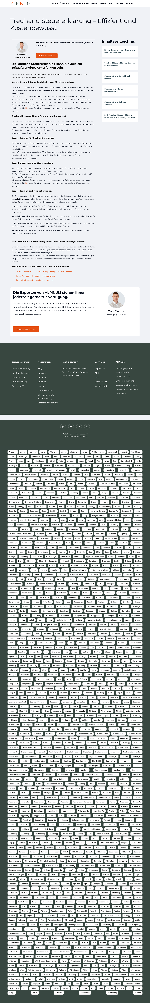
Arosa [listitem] (21, 461)
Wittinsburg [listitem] (71, 974)
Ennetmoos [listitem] (65, 556)
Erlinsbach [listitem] (65, 561)
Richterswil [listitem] (25, 811)
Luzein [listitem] (47, 706)
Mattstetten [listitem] (13, 715)
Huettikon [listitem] (12, 647)
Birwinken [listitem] (114, 488)
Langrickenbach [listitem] (73, 684)
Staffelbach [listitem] (55, 888)
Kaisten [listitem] (93, 656)
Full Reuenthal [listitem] (26, 588)
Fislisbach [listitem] (128, 575)
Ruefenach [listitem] (137, 829)
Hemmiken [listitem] (13, 629)
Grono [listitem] (50, 606)
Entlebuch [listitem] (78, 556)
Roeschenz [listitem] (112, 815)
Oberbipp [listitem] (25, 761)
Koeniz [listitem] (93, 670)
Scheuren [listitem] (33, 852)
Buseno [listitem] (138, 515)
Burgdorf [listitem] (114, 515)
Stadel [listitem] (35, 888)
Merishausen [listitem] (14, 725)
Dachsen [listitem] (138, 525)
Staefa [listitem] (44, 888)
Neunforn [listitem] (58, 747)
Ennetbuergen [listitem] (51, 556)
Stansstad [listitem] (100, 888)
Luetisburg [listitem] (54, 702)
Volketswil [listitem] (111, 938)
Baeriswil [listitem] (47, 465)
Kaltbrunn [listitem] (123, 656)
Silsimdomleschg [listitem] (36, 879)
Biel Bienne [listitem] (137, 484)
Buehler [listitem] (53, 511)
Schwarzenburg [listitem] (69, 865)
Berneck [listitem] (109, 479)
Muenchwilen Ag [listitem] (135, 734)
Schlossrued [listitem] (13, 856)
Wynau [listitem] (128, 979)
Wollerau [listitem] (62, 979)
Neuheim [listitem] (47, 747)
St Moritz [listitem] (12, 888)
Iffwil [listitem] (92, 647)
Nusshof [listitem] (125, 756)
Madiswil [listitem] (85, 706)
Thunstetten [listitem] (13, 911)
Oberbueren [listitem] (54, 761)
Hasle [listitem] (50, 620)
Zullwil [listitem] (100, 988)
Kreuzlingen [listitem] (38, 675)
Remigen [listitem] (58, 806)
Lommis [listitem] (51, 697)
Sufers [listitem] (87, 897)
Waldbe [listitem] (113, 943)
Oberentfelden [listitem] (47, 765)
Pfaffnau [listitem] (24, 793)
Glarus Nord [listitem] (44, 597)
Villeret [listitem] (22, 938)
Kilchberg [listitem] (33, 665)
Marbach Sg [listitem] (80, 711)
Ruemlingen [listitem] (25, 834)
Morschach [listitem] (114, 729)
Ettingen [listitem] (95, 565)
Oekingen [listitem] (123, 779)
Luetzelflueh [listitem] (81, 702)
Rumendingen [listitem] (26, 838)
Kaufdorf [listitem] (70, 661)
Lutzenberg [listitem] (36, 706)
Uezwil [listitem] (11, 924)
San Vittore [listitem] (92, 843)
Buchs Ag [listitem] (137, 506)
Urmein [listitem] (113, 929)
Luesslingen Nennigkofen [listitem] (131, 697)
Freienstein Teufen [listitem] (46, 584)
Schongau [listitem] (72, 861)
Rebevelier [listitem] (126, 797)
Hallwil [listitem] (31, 620)
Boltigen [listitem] (115, 493)
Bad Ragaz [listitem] (13, 465)
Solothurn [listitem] (12, 884)
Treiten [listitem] (117, 911)
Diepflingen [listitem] (124, 534)
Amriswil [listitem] (124, 452)
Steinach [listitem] (34, 893)
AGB (97, 373)
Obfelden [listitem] (96, 779)
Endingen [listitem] (12, 556)
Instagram (42, 377)
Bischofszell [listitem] (126, 488)
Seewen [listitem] (138, 870)
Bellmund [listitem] (76, 475)
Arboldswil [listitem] (78, 456)
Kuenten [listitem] (99, 675)
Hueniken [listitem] (121, 643)
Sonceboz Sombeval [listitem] (39, 884)
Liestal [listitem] (110, 693)
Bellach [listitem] (55, 475)
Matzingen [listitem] (39, 715)
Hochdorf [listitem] (79, 634)
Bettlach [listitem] (39, 484)
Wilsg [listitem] (95, 970)
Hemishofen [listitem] (136, 625)
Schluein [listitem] (26, 856)
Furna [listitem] (39, 588)
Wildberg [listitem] (125, 965)
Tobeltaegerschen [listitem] (57, 911)
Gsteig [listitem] (22, 611)
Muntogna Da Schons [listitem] (98, 738)
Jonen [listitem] (46, 656)
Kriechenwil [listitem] (52, 675)
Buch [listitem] (61, 506)
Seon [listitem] (86, 874)
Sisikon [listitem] (108, 879)
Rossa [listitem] (52, 824)
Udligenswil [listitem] (68, 920)
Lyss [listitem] (65, 706)
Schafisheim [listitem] (86, 847)
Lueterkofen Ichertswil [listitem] (17, 702)
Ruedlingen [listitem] (75, 829)
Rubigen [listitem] (25, 829)
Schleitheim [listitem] (113, 852)
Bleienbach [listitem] (13, 493)
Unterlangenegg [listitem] (135, 924)
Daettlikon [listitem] (87, 529)
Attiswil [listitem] (52, 461)
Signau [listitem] (138, 874)
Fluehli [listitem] (59, 579)
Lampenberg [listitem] (96, 679)
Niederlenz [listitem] (87, 752)
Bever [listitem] (71, 484)
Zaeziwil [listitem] (25, 984)
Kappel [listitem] (38, 661)
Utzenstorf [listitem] (58, 934)
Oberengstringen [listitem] (30, 765)
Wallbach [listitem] (52, 947)
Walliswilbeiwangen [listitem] (104, 947)
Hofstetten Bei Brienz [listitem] (17, 638)
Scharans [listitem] (111, 847)
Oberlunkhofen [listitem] (119, 770)
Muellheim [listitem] (38, 734)
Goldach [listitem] (99, 597)
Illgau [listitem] (111, 647)
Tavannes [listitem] (81, 902)
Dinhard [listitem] (88, 538)
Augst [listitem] (81, 461)
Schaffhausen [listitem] (73, 847)
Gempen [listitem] (49, 593)
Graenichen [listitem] (78, 602)
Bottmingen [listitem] (80, 497)
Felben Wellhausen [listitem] (79, 570)
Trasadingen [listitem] (106, 911)
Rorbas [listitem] (11, 824)
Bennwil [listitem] (130, 475)
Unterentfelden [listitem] (92, 924)
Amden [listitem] (85, 452)
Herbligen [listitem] (66, 629)
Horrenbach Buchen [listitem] (45, 643)
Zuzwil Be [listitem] (58, 993)
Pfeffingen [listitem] (36, 793)
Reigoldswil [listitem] (124, 802)
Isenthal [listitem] (97, 652)
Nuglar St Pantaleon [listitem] (96, 756)
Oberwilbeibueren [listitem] (60, 779)
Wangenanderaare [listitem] (81, 952)
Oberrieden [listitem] (36, 774)
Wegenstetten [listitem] (101, 956)
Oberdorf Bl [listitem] (96, 761)
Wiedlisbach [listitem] (33, 965)
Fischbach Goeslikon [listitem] (78, 575)
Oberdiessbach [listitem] (81, 761)
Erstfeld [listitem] (138, 561)
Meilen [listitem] (125, 715)
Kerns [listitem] (116, 661)
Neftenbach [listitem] (79, 743)
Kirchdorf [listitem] (93, 665)
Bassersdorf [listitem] (84, 470)
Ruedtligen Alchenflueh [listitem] (92, 829)
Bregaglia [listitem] (111, 497)
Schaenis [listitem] (60, 847)
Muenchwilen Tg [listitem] (15, 738)
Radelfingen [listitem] (23, 797)
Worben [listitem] (80, 979)
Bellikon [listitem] (65, 475)
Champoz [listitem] (137, 520)
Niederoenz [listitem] (115, 752)
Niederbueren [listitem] (123, 747)
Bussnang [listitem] (12, 520)
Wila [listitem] (102, 965)
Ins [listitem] (46, 652)
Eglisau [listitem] (138, 547)
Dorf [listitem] (68, 543)
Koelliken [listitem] (83, 670)
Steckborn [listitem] (137, 888)
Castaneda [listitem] (91, 520)
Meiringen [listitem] (13, 720)
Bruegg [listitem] (115, 502)
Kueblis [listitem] (88, 675)
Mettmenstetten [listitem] (78, 725)
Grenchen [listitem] (126, 602)
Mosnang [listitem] (126, 729)
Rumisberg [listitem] (40, 838)
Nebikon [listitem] (46, 743)
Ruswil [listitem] (75, 838)
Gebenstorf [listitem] (13, 593)
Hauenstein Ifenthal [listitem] (94, 620)
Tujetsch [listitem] (22, 920)
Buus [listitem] (63, 520)
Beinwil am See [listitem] (14, 475)
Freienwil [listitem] (61, 584)
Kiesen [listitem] (22, 665)
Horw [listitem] (71, 643)
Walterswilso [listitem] (28, 952)
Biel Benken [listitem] (123, 484)
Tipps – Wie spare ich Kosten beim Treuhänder (35, 276)
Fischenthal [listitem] (94, 575)
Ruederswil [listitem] (62, 829)
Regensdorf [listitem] (52, 802)
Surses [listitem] (11, 902)
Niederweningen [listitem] (31, 756)
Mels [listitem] (75, 720)
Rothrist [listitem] (123, 824)
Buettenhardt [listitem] (51, 515)
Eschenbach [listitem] (13, 565)
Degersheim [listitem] (136, 529)
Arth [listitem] (28, 461)
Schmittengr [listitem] (65, 856)
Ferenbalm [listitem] (127, 570)
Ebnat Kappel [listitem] (74, 547)
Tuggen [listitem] (12, 920)
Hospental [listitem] (82, 643)
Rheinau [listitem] (114, 806)
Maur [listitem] (61, 715)
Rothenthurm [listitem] (110, 824)
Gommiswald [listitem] (113, 597)
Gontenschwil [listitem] (14, 602)
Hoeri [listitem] (139, 634)
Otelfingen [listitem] (60, 788)
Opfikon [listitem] (113, 784)
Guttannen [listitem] (13, 615)
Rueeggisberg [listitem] (111, 829)
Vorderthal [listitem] (137, 938)
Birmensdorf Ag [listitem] (60, 488)
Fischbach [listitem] (62, 575)
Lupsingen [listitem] (137, 702)
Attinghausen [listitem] (40, 461)
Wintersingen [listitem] (136, 970)
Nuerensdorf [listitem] (79, 756)
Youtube (42, 382)
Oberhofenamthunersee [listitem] (18, 770)
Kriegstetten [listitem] (66, 675)
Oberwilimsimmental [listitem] (80, 779)
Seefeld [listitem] (81, 870)
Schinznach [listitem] (54, 852)
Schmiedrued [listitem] (52, 856)
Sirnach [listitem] (88, 879)
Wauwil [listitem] (78, 956)
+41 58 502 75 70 (123, 377)
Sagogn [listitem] (12, 843)
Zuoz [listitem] (129, 988)
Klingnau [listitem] (25, 670)
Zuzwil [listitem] (34, 993)
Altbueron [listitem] (12, 452)
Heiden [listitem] (36, 625)
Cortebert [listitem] (92, 525)
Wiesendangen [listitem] (48, 965)
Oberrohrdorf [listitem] (63, 774)
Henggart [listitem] (40, 629)
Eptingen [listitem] (121, 556)
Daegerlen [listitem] (13, 529)
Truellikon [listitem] (63, 915)
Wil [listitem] (95, 965)
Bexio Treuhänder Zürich (74, 369)
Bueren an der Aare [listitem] (98, 511)
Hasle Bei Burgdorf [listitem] (64, 620)
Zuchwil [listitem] (65, 988)
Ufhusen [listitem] (22, 924)
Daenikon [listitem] (48, 529)
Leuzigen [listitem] (63, 693)
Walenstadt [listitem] (26, 947)
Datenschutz (101, 382)
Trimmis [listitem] (12, 915)
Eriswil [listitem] (131, 556)
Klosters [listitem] (35, 670)
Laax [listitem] (59, 679)
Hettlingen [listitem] (137, 629)
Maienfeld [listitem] (23, 711)
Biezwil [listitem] (11, 488)
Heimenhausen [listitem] (78, 625)
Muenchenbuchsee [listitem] (85, 734)
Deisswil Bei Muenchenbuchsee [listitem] (20, 534)
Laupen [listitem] (24, 688)
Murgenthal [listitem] (136, 738)
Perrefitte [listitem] (100, 788)
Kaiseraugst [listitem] (82, 656)
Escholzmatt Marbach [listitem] (79, 565)
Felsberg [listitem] (115, 570)
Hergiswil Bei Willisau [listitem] (107, 629)
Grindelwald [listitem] (38, 606)
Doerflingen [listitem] (136, 538)
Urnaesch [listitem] (124, 929)
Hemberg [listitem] (124, 625)
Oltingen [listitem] (101, 784)
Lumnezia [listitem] (105, 702)
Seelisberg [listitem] (116, 870)
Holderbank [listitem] (75, 638)
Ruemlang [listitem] (13, 834)
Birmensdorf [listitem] (45, 488)
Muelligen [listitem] (49, 734)
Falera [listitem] (34, 570)
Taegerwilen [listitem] (47, 902)
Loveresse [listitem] (102, 697)
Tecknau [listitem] (92, 902)
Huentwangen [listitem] (135, 643)
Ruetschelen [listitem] (136, 834)
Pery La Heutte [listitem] (114, 788)
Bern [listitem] (100, 479)
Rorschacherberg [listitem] (38, 824)
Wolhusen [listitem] (51, 979)
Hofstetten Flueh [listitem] (35, 638)
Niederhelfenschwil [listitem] (56, 752)
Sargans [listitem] (124, 843)
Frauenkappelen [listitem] (15, 584)
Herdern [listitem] (79, 629)
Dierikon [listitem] (12, 538)
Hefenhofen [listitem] (25, 625)
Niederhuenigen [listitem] (73, 752)
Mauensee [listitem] (51, 715)
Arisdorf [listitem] (106, 456)
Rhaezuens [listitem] (102, 806)
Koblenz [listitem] (73, 670)
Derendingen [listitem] (66, 534)
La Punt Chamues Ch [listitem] (44, 679)
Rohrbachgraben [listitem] (78, 820)
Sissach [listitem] (118, 879)
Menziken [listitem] (97, 720)
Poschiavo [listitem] (127, 793)
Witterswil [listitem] (59, 974)
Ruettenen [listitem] (13, 838)
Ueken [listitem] (90, 920)
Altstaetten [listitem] (74, 452)
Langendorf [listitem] (13, 684)
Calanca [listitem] (72, 520)
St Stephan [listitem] (24, 888)
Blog (40, 369)
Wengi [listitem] (64, 961)
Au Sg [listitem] (61, 461)
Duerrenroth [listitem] (40, 547)
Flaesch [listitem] (12, 579)
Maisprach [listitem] (35, 711)
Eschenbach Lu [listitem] (28, 565)
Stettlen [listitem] (12, 897)
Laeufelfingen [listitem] (81, 679)
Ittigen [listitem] (128, 652)
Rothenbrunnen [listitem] (66, 824)
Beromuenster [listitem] (121, 479)
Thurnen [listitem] (25, 911)
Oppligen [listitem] (123, 784)
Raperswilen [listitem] (75, 797)
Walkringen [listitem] (39, 947)
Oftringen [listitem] (70, 784)
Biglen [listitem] (21, 488)
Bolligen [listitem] (105, 493)
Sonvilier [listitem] (55, 884)
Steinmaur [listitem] (104, 893)
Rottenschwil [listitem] (136, 824)
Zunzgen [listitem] (120, 988)
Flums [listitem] (81, 579)
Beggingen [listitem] (137, 470)
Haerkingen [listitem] (109, 615)
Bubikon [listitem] (52, 506)
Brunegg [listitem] (21, 506)
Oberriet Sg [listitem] (49, 774)
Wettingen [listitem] (103, 961)
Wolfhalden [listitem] (29, 979)
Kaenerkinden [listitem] (68, 656)
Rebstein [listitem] (138, 797)
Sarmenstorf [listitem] (136, 843)
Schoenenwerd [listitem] (30, 861)
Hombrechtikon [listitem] (124, 638)
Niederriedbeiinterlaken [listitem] (132, 752)
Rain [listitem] (41, 797)
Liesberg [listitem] (100, 693)
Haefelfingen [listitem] (50, 615)
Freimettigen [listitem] (74, 584)
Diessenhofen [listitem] (45, 538)
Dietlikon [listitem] (67, 538)
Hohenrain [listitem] (49, 638)
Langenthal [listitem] (26, 684)
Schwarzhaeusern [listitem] (87, 865)
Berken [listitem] (80, 479)
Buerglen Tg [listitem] (113, 511)
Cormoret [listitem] (80, 525)
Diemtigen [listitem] (112, 534)
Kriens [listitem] (78, 675)
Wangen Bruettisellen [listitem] (61, 952)
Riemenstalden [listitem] (135, 811)
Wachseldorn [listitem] (14, 943)
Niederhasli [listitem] (41, 752)
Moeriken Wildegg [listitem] (40, 729)
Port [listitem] (116, 793)
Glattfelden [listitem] (72, 597)
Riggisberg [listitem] (25, 815)
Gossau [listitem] (26, 602)
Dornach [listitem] (78, 543)
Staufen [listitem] (126, 888)
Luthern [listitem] (24, 706)
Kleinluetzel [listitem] (13, 670)
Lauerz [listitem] (111, 684)
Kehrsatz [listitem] (81, 661)
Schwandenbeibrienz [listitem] (32, 865)
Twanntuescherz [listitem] (54, 920)
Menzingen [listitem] (109, 720)
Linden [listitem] (138, 693)
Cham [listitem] (128, 520)
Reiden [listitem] (112, 802)
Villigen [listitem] (32, 938)
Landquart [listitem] (122, 679)
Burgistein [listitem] (126, 515)
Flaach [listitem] (138, 575)
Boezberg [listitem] (74, 493)
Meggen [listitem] (79, 715)
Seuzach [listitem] (95, 874)
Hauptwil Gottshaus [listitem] (113, 620)
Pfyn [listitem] (57, 793)
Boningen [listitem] (137, 493)
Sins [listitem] (79, 879)
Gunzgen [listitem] (102, 611)
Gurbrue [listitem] (114, 611)
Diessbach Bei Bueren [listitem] (27, 538)
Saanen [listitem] (95, 838)
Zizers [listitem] (25, 988)
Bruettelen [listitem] (126, 502)
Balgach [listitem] (97, 465)
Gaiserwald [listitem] (83, 588)
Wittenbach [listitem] (46, 974)
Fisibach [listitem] (118, 575)
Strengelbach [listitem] (40, 897)
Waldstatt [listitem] (12, 947)
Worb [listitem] (71, 979)
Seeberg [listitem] (47, 870)
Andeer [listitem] (11, 456)
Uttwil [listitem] (48, 934)
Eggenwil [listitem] (106, 547)
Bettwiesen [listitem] (50, 484)
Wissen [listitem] (35, 974)
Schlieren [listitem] (137, 852)
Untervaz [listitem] (92, 929)
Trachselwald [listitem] (82, 911)
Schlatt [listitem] (65, 852)
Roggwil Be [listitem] (39, 820)
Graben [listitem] (58, 602)
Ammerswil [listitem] (112, 452)
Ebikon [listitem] (61, 547)
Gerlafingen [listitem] (61, 593)
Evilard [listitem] (125, 565)
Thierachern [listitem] (91, 906)
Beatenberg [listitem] (109, 470)
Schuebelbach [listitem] (85, 861)
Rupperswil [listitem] (53, 838)
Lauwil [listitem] (84, 688)
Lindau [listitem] (128, 693)
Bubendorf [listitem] (41, 506)
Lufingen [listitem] (94, 702)
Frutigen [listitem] (110, 584)
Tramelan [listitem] (94, 911)
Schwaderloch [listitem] (136, 861)
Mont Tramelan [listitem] (71, 729)
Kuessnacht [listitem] (124, 675)
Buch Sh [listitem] (70, 506)
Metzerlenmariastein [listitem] (96, 725)
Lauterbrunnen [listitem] (72, 688)
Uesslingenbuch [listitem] (114, 920)
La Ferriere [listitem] (13, 679)
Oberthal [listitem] (125, 774)
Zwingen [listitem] (138, 993)
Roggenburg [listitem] (13, 820)
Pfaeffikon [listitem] (13, 793)
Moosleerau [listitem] (86, 729)
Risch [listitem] (61, 815)
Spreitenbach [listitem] (110, 884)
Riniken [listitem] (51, 815)
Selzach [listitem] (54, 874)
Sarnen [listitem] (11, 847)
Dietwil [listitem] (77, 538)
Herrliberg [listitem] (124, 629)
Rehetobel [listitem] (64, 802)
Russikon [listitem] (65, 838)
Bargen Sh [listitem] (37, 470)
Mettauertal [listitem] (62, 725)
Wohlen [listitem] (107, 974)
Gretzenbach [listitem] (14, 606)
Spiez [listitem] (86, 884)
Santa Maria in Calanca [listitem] (108, 843)
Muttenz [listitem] (36, 743)
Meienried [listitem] (90, 715)
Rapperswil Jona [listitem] (104, 797)
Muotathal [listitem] (124, 738)
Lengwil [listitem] (12, 693)
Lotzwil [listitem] (92, 697)
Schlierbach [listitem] (126, 852)
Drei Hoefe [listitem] (123, 543)
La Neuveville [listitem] (27, 679)
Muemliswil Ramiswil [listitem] (65, 734)
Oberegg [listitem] (137, 761)
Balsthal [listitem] (138, 465)
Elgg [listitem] (90, 552)
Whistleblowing (102, 386)
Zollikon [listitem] (56, 988)
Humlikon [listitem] (48, 647)
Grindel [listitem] (26, 606)
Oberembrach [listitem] (14, 765)
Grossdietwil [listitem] (77, 606)
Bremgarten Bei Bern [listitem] (33, 502)
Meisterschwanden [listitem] (28, 720)
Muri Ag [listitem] (12, 743)
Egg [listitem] (97, 547)
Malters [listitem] (46, 711)
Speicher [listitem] (76, 884)
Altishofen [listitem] (53, 452)
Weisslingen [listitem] (25, 961)
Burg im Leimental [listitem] (99, 515)
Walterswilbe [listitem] (14, 952)
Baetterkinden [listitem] (73, 465)
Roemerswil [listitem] (98, 815)
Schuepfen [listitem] (98, 861)
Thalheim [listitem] (33, 906)
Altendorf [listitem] (33, 452)
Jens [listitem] (38, 656)
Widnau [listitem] (21, 965)
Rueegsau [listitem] (124, 829)
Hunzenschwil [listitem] (71, 647)
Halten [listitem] (41, 620)
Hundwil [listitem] (59, 647)
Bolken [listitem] (94, 493)
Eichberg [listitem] (62, 552)
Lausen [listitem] (59, 688)
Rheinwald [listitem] (13, 811)
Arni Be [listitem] (11, 461)
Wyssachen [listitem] (13, 984)
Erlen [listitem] (20, 561)
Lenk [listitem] (21, 693)
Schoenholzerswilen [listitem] (47, 861)
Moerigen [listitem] (24, 729)
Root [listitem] (139, 820)
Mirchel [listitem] (112, 725)
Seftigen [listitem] (31, 874)
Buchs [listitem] (128, 506)
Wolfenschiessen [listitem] (15, 979)
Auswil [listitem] (90, 461)
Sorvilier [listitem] (66, 884)
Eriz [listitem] (139, 556)
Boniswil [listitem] (12, 497)
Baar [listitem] (115, 461)
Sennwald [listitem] (76, 874)
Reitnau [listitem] (34, 806)
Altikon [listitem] (43, 452)
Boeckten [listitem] (38, 493)
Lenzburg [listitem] (30, 693)
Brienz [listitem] (71, 502)
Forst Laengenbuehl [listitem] (107, 579)
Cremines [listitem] (126, 525)
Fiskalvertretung (19, 382)
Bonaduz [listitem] (126, 493)
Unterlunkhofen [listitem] (15, 929)
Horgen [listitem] (22, 643)
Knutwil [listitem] (63, 670)
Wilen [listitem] (22, 970)
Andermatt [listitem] (36, 456)
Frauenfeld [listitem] (137, 579)
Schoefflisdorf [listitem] (107, 856)
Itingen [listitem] (119, 652)
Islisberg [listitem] (108, 652)
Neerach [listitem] (67, 743)
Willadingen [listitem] (74, 970)
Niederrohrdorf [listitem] (14, 756)
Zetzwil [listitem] (95, 984)
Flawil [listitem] (21, 579)
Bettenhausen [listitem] (14, 484)
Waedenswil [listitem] (27, 943)
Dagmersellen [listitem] (101, 529)
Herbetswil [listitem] (54, 629)
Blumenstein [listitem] (26, 493)
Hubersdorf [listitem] (94, 643)
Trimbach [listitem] (137, 911)
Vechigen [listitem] (137, 934)
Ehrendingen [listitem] (43, 552)
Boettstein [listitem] (62, 493)
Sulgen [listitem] (105, 897)
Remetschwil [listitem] (46, 806)
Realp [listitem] (116, 797)
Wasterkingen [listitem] (42, 956)
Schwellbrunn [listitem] (105, 865)
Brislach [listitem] (94, 502)
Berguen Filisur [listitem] (47, 479)
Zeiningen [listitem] (58, 984)
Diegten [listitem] (78, 534)
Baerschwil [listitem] (59, 465)
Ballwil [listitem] (107, 465)
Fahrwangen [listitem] (22, 570)
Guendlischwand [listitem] (48, 611)
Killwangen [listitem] (57, 665)
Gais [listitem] (73, 588)
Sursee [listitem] (138, 897)
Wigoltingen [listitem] (75, 965)
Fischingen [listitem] (106, 575)
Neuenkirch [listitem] (13, 747)
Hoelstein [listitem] (129, 634)
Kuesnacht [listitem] (111, 675)
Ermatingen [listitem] (93, 561)
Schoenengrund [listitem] (15, 861)
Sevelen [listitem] (106, 874)
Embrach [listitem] (116, 552)
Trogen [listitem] (29, 915)
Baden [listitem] (24, 465)
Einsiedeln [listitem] (81, 552)
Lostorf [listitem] (83, 697)
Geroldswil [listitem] (75, 593)
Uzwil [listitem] (78, 934)
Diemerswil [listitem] (100, 534)
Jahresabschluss (19, 377)
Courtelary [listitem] (114, 525)
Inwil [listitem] (66, 652)
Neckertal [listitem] (57, 743)
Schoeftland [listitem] (121, 856)
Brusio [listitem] (30, 506)
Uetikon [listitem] (138, 920)
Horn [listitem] (31, 643)
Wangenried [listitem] (113, 952)
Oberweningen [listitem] (14, 779)
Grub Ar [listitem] (124, 606)
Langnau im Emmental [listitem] (54, 684)
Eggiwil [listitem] (128, 547)
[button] (47, 55)
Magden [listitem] (12, 711)
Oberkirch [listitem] (70, 770)
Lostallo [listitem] (73, 697)
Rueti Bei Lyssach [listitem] (120, 834)
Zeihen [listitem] (47, 984)
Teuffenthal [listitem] (13, 906)
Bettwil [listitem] (61, 484)
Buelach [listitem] (63, 511)
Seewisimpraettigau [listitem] (16, 874)
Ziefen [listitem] (105, 984)
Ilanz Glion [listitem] (102, 647)
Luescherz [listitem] (114, 697)
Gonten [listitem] (138, 597)
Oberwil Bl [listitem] (29, 779)
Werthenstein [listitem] (89, 961)
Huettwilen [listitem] (37, 647)
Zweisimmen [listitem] (85, 993)
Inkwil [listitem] (11, 652)
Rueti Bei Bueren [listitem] (103, 834)
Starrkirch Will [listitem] (113, 888)
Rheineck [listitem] (124, 806)
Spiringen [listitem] (96, 884)
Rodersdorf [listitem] (85, 815)
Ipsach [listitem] (75, 652)
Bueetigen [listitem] (34, 511)
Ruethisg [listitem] (80, 834)
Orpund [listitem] (12, 788)
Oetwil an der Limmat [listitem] (54, 784)
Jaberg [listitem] (138, 652)
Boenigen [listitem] (50, 493)
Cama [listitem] (81, 520)
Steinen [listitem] (68, 893)
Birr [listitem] (72, 488)
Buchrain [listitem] (118, 506)
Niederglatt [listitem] (13, 752)
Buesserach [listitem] (13, 515)
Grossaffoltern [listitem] (62, 606)
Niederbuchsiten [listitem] (107, 747)
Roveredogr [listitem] (13, 829)
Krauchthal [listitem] (25, 675)
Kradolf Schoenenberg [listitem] (132, 670)
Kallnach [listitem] (112, 656)
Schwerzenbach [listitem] (15, 870)
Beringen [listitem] (70, 479)
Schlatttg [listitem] (89, 852)
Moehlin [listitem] (123, 725)
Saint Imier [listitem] (33, 843)
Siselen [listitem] (98, 879)
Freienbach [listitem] (30, 584)
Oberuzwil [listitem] (137, 774)
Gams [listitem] (126, 588)
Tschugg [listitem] (127, 915)
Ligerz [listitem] (119, 693)
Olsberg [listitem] (82, 784)
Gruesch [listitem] (12, 611)
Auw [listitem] (98, 461)
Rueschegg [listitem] (54, 834)
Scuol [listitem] (37, 870)
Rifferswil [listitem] (12, 815)
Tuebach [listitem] (138, 915)
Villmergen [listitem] (44, 938)
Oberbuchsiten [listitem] (39, 761)
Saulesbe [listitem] (39, 847)
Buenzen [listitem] (73, 511)
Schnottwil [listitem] (93, 856)
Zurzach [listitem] (138, 988)
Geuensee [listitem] (109, 593)
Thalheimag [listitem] (46, 906)
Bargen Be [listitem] (24, 470)
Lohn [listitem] (24, 697)
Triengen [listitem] (127, 911)
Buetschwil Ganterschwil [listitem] (32, 515)
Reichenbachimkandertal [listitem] (82, 802)
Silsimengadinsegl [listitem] (54, 879)
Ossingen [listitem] (31, 788)
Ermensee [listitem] (106, 561)
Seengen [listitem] (127, 870)
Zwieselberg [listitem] (112, 993)
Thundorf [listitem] (137, 906)
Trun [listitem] (73, 915)
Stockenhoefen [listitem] (24, 897)
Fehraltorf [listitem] (54, 570)
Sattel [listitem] (21, 847)
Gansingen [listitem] (137, 588)
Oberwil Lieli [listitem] (43, 779)
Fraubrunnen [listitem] (124, 579)
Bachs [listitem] (139, 461)
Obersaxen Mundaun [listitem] (93, 774)
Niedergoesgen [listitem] (27, 752)
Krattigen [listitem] (12, 675)
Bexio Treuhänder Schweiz (75, 372)
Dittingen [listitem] (124, 538)
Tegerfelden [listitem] (103, 902)
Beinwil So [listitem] (44, 475)
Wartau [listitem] (138, 952)
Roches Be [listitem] (72, 815)
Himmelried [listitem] (13, 634)
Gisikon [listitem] (12, 597)
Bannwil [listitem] (12, 470)
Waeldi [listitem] (39, 943)
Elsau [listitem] (107, 552)
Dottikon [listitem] (89, 543)
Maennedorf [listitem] (122, 706)
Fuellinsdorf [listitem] (123, 584)
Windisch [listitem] (114, 970)
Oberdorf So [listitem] (124, 761)
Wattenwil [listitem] (56, 956)
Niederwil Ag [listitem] (47, 756)
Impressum (100, 369)
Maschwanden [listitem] (106, 711)
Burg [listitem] (85, 515)
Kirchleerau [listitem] (105, 665)
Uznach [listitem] (69, 934)
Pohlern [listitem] (95, 793)
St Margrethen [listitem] (135, 884)
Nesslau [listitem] (103, 743)
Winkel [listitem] (124, 970)
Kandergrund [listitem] (14, 661)
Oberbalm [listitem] (12, 761)
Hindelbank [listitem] (26, 634)
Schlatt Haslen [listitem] (77, 852)
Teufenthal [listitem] (137, 902)
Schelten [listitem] (12, 852)
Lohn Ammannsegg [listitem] (37, 697)
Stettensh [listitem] (127, 893)
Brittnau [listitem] (104, 502)
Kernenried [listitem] (106, 661)
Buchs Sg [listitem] (12, 511)
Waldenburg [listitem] (124, 943)
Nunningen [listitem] (113, 756)
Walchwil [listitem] (84, 943)
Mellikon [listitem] (54, 720)
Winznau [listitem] (25, 974)
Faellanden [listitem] (137, 565)
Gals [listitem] (105, 588)
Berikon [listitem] (60, 479)
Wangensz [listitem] (127, 952)
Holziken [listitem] (100, 638)
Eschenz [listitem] (41, 565)
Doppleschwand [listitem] (55, 543)
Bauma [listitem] (97, 470)
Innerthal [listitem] (21, 652)
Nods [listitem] (58, 756)
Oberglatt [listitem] (79, 765)
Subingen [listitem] (77, 897)
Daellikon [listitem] (25, 529)
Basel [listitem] (72, 470)
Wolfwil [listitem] (40, 979)
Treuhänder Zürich (70, 376)
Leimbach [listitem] (105, 688)
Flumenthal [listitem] (70, 579)
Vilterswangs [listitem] (69, 938)
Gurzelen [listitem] (137, 611)
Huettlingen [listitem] (24, 647)
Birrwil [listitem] (91, 488)
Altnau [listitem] (63, 452)
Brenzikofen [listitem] (49, 502)
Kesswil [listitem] (125, 661)
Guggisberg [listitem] (90, 611)
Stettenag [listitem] (116, 893)
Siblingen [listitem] (116, 874)
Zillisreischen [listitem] (14, 988)
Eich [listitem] (53, 552)
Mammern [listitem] (57, 711)
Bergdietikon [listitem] (33, 479)
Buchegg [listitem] (91, 506)
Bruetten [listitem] (137, 502)
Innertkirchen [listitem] (35, 652)
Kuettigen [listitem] (137, 675)
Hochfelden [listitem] (91, 634)
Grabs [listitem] (67, 602)
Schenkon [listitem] (22, 852)
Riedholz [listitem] (112, 811)
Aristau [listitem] (116, 456)
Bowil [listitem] (91, 497)
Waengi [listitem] (49, 943)
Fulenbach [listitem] (13, 588)
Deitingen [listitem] (40, 534)
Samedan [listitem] (68, 843)
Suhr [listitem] (96, 897)
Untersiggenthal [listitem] (77, 929)
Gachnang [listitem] (49, 588)
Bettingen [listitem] (27, 484)
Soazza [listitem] (138, 879)
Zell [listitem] (68, 984)
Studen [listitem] (52, 897)
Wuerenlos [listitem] (105, 979)
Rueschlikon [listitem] (67, 834)
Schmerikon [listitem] (37, 856)
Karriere (41, 386)
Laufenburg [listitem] (13, 688)
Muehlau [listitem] (12, 734)
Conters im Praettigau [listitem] (39, 525)
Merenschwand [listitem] (135, 720)
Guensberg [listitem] (64, 611)
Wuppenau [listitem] (117, 979)
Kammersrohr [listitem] (136, 656)
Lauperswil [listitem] (49, 688)
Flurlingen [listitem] (91, 579)
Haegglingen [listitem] (95, 615)
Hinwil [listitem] (37, 634)
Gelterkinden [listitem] (27, 593)
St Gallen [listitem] (122, 884)
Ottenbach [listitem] (88, 788)
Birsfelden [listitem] (102, 488)
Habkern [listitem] (25, 615)
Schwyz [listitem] (28, 870)
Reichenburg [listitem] (101, 802)
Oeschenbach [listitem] (14, 784)
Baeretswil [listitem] (35, 465)
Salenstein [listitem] (45, 843)
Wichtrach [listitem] (137, 961)
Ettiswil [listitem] (105, 565)
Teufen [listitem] (126, 902)
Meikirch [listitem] (116, 715)
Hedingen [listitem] (12, 625)
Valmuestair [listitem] (97, 934)
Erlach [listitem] (11, 561)
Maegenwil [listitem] (109, 706)
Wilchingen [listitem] (113, 965)
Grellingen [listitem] (114, 602)
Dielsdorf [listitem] (88, 534)
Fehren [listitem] (65, 570)
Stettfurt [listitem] (138, 893)
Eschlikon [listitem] (63, 565)
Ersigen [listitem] (128, 561)
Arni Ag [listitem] (138, 456)
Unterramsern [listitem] (31, 929)
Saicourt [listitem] (22, 843)
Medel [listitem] (69, 715)
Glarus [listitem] (31, 597)
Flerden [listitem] (30, 579)
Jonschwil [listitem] (55, 656)
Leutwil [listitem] (53, 693)
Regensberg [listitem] (38, 802)
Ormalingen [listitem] (136, 784)
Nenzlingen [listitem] (91, 743)
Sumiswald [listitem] (117, 897)
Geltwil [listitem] (39, 593)
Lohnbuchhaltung (20, 373)
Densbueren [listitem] (52, 534)
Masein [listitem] (119, 711)
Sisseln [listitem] (128, 879)
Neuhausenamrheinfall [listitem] (30, 747)
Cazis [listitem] (101, 520)
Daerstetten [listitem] (73, 529)
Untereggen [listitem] (58, 924)
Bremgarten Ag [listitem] (14, 502)
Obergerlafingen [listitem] (64, 765)
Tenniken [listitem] (116, 902)
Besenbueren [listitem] (136, 479)
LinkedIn (42, 373)
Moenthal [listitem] (12, 729)
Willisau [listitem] (85, 970)
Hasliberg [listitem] (78, 620)
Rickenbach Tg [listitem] (98, 811)
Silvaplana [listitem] (69, 879)
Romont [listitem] (107, 820)
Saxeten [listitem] (50, 847)
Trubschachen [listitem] (50, 915)
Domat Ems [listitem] (26, 543)
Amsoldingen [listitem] (136, 452)
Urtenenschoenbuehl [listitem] (17, 934)
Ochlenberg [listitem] (110, 779)
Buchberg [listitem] (80, 506)
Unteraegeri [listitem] (44, 924)
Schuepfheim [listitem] (111, 861)
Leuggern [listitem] (42, 693)
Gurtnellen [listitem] (126, 611)
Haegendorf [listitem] (65, 615)
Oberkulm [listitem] (84, 770)
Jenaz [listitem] (23, 656)
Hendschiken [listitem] (27, 629)
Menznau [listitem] (121, 720)
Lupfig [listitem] (126, 702)
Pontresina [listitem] (107, 793)
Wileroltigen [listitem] (50, 970)
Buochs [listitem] (76, 515)
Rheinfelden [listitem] (136, 806)
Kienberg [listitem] (12, 665)
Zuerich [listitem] (75, 988)
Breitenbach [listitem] (136, 497)
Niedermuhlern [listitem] (101, 752)
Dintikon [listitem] (98, 538)
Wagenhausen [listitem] (61, 943)
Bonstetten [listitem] (23, 497)
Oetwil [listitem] (38, 784)
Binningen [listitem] (32, 488)
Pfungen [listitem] (47, 793)
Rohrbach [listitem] (64, 820)
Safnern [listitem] (138, 838)
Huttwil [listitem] (83, 647)
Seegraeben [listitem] (93, 870)
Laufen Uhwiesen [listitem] (134, 684)
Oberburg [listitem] (67, 761)
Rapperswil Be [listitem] (89, 797)
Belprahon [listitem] (96, 475)
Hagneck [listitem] (12, 620)
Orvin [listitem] (21, 788)
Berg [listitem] (139, 475)
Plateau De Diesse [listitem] (81, 793)
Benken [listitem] (107, 475)
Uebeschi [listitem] (80, 920)
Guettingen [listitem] (77, 611)
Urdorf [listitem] (102, 929)
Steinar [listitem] (58, 893)
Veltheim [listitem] (12, 938)
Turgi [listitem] (42, 920)
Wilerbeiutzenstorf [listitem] (35, 970)
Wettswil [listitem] (114, 961)
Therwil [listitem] (80, 906)
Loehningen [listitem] (13, 697)
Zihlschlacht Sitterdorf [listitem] (133, 984)
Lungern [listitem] (116, 702)
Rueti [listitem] (90, 834)
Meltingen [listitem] (85, 720)
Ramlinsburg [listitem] (51, 797)
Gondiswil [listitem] (126, 597)
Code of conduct (45, 390)
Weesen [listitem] (88, 956)
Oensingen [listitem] (137, 779)
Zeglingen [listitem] (36, 984)
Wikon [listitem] (86, 965)
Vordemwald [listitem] (124, 938)
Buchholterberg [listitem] (105, 506)
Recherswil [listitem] (13, 802)
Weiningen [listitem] (13, 961)
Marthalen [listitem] (93, 711)
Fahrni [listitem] (11, 570)
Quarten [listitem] (12, 797)
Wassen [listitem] (29, 956)
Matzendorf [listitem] (26, 715)
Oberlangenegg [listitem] (101, 770)
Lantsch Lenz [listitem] (89, 684)
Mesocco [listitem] (39, 725)
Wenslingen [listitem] (75, 961)
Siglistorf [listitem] (128, 874)
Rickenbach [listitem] (38, 811)
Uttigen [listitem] (39, 934)
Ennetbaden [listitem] (37, 556)
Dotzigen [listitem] (100, 543)
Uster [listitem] (31, 934)
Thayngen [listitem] (69, 906)
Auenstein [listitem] (71, 461)
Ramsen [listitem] (64, 797)
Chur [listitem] (11, 525)
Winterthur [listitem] (13, 974)
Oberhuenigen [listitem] (39, 770)
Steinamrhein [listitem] (47, 893)
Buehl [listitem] (44, 511)
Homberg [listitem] (110, 638)
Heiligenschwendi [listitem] (50, 625)
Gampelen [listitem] (116, 588)
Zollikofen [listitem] (45, 988)
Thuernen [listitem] (117, 906)
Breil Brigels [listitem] (123, 497)
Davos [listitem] (124, 529)
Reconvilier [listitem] (25, 802)
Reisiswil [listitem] (24, 806)
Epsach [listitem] (110, 556)
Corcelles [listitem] (55, 525)
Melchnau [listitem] (43, 720)
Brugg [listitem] (11, 506)
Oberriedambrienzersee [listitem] (18, 774)
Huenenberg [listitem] (108, 643)
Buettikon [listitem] (64, 515)
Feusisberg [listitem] (26, 575)
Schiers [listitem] (44, 852)
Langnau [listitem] (38, 684)
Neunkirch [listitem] (71, 747)
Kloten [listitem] (44, 670)
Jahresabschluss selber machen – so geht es (34, 280)
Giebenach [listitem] (122, 593)
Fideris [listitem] (37, 575)
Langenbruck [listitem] (136, 679)
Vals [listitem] (107, 934)
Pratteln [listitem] (138, 793)
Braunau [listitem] (100, 497)
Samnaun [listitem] (79, 843)
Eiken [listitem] (71, 552)
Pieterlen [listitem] (66, 793)
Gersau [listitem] (86, 593)
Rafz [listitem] (33, 797)
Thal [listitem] (23, 906)
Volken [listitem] (100, 938)
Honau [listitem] (11, 643)
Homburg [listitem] (137, 638)
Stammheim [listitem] (79, 888)
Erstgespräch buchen (125, 381)
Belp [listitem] (86, 475)
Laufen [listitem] (121, 684)
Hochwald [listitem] (103, 634)
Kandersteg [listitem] (27, 661)
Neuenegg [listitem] (126, 743)
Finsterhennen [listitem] (49, 575)
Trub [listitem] (38, 915)
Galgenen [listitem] (95, 588)
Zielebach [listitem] (116, 984)
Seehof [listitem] (104, 870)
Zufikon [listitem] (84, 988)
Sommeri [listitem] (24, 884)
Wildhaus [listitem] (12, 970)
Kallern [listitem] (102, 656)
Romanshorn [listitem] (94, 820)
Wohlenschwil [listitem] (136, 974)
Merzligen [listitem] (27, 725)
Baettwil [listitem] (87, 465)
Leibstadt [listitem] (94, 688)
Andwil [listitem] (47, 456)
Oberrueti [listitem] (76, 774)
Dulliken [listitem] (52, 547)
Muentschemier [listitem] (61, 738)
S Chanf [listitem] (85, 838)
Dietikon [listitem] (57, 538)
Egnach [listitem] (21, 552)
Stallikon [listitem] (67, 888)
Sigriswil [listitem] (12, 879)
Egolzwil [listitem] (31, 552)
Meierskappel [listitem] (103, 715)
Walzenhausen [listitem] (42, 952)
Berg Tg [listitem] (21, 479)
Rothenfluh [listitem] (95, 824)
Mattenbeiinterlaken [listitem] (133, 711)
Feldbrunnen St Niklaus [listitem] (99, 570)
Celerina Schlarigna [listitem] (114, 520)
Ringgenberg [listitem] (39, 815)
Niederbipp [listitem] (92, 747)
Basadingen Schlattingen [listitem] (56, 470)
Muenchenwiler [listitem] (118, 734)
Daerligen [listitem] (60, 529)
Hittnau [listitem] (58, 634)
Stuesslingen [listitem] (64, 897)
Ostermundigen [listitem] (46, 788)
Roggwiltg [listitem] (52, 820)
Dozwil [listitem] (111, 543)
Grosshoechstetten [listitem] (94, 606)
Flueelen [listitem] (49, 579)
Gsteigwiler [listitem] (33, 611)
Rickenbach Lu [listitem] (68, 811)
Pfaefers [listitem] (138, 788)
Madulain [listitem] (97, 706)
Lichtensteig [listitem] (75, 693)
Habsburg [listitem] (37, 615)
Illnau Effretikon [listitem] (123, 647)
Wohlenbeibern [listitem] (120, 974)
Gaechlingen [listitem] (62, 588)
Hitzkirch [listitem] (68, 634)
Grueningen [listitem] (136, 606)
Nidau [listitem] (81, 747)
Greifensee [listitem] (102, 602)
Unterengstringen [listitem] (74, 924)
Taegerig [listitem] (35, 902)
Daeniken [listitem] (36, 529)
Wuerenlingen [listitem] (92, 979)
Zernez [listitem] (85, 984)
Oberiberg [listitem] (55, 770)
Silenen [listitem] (22, 879)
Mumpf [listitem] (83, 738)
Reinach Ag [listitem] (137, 802)
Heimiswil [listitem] (92, 625)
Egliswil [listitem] (12, 552)
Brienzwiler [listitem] (82, 502)
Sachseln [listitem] (105, 838)
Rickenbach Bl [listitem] (53, 811)
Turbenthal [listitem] (33, 920)
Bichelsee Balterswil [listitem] (107, 484)
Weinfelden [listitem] (137, 956)
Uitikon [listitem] (32, 924)
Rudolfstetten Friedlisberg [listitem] (43, 829)
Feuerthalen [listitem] (13, 575)
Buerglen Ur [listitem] (126, 511)
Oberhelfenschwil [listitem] (123, 765)
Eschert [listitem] (52, 565)
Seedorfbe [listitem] (58, 870)
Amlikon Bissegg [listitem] (98, 452)
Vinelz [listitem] (81, 938)
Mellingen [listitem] (65, 720)
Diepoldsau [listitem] (137, 534)
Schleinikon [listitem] (101, 852)
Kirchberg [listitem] (69, 665)
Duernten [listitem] (12, 547)
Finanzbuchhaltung (21, 369)
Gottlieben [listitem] (47, 602)
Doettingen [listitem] (13, 543)
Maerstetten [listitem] (136, 706)
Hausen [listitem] (128, 620)
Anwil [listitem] (56, 456)
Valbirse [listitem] (87, 934)
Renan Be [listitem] (69, 806)
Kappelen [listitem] (58, 661)
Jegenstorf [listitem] (13, 656)
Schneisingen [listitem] (80, 856)
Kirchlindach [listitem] (119, 665)
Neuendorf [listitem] (114, 743)
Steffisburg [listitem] (13, 893)
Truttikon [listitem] (82, 915)
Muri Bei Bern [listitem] (24, 743)
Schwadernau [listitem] (14, 865)
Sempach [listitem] (64, 874)
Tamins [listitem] (71, 902)
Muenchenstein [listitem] (102, 734)
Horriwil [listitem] (61, 643)
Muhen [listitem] (73, 738)
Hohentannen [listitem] (62, 638)
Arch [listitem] (97, 456)
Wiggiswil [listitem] (62, 965)
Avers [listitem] (107, 461)
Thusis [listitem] (34, 911)
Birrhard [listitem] (81, 488)
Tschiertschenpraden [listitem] (111, 915)
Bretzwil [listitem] (61, 502)
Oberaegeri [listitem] (136, 756)
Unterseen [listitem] (63, 929)
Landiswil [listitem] (109, 679)
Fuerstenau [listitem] (137, 584)
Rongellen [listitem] (129, 820)
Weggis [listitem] (114, 956)
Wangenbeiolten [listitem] (98, 952)
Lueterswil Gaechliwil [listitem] (38, 702)
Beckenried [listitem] (123, 470)
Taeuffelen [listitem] (60, 902)
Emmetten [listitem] (137, 552)
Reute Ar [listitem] (80, 806)
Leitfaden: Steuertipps (48, 403)
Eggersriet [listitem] (118, 547)
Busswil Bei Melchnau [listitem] (28, 520)
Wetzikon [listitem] (125, 961)
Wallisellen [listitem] (66, 947)
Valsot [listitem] (115, 934)
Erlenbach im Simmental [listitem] (48, 561)
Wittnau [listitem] (84, 974)
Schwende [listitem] (119, 865)
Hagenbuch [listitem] (136, 615)
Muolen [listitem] (113, 738)
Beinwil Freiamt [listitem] (30, 475)
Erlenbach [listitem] (30, 561)
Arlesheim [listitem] (127, 456)
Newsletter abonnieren (126, 385)
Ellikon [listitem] (98, 552)
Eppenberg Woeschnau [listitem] (95, 556)
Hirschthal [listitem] (47, 634)
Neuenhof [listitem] (137, 743)
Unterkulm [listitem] (120, 924)
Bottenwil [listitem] (55, 497)
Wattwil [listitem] (67, 956)
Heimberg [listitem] (65, 625)
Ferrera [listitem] (138, 570)
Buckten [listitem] (23, 511)
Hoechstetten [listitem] (116, 634)
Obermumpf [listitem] (136, 770)
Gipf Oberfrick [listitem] (136, 593)
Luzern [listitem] (56, 706)
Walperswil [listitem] (122, 947)
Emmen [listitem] (126, 552)
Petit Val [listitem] (127, 788)
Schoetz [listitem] (61, 861)
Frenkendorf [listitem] (89, 584)
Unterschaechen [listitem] (47, 929)
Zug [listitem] (92, 988)
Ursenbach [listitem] (137, 929)
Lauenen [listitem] (101, 684)
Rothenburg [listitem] (81, 824)
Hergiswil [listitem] (90, 629)
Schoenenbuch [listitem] (135, 856)
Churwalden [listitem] (21, 525)
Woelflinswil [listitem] (95, 974)
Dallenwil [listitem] (114, 529)
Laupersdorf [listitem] (36, 688)
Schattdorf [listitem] (123, 847)
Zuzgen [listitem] (11, 993)
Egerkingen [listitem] (87, 547)
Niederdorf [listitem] (137, 747)
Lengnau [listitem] (127, 688)
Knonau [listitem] (54, 670)
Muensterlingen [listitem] (45, 738)
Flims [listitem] (39, 579)
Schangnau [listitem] (100, 847)
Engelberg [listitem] (24, 556)
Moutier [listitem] (138, 729)
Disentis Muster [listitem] (111, 538)
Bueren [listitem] (84, 511)
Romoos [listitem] (118, 820)
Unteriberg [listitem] (107, 924)
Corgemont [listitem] (68, 525)
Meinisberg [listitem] (137, 715)
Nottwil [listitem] (67, 756)
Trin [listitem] (21, 915)
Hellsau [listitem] (113, 625)
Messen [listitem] (50, 725)
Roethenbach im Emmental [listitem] (131, 815)
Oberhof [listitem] (138, 765)
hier (26, 108)
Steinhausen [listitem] (92, 893)
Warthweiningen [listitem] (15, 956)
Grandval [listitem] (90, 602)
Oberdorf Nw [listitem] (110, 761)
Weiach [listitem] (125, 956)
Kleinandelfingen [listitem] (134, 665)
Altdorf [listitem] (23, 452)
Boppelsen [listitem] (35, 497)
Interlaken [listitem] (56, 652)
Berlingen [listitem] (91, 479)
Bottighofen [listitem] (67, 497)
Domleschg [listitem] (40, 543)
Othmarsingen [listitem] (74, 788)
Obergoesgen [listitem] (93, 765)
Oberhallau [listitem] (107, 765)
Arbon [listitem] (89, 456)
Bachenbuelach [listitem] (126, 461)
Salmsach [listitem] (57, 843)
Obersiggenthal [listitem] (111, 774)
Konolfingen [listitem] (104, 670)
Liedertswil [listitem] (89, 693)
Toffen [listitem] (70, 911)
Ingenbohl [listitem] (137, 647)
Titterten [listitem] (44, 911)
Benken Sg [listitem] (119, 475)
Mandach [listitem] (68, 711)
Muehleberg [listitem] (24, 734)
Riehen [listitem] (122, 811)
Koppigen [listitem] (116, 670)
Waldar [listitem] (103, 943)
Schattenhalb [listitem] (136, 847)
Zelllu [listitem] (77, 984)
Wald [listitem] (94, 943)
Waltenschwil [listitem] (136, 947)
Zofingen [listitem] (34, 988)
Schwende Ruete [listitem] (135, 865)
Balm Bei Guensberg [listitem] (122, 465)
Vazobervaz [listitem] (126, 934)
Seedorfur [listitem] (70, 870)
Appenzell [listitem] (66, 456)
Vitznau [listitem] (90, 938)
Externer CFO (18, 386)
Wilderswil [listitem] (137, 965)
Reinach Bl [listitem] (13, 806)
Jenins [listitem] (31, 656)
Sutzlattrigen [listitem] (23, 902)
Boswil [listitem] (45, 497)
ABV (97, 377)
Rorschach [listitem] (23, 824)
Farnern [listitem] (44, 570)
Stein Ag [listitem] (24, 893)
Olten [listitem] (91, 784)
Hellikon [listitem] (103, 625)
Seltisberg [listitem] (42, 874)
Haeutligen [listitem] (123, 615)
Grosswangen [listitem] (111, 606)
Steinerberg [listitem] (79, 893)
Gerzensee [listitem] (97, 593)
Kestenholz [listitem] (137, 661)
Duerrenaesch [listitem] (25, 547)
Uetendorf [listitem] (127, 920)
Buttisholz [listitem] (44, 520)
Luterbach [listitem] (13, 706)
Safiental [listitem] (127, 838)
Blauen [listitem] (138, 488)
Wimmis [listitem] (104, 970)
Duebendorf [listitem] (136, 543)
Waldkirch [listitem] (137, 943)
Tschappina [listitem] (95, 915)
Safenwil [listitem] (116, 838)
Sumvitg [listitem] (128, 897)
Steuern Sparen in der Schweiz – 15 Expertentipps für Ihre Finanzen (44, 272)
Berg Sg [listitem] (12, 479)
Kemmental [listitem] (93, 661)
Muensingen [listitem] (30, 738)
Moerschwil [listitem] (56, 729)
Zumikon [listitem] (110, 988)
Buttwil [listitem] (54, 520)
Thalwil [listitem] (58, 906)
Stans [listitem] (90, 888)
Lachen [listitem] (68, 679)
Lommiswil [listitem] (62, 697)
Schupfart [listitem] (123, 861)
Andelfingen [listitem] (23, 456)
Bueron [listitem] (138, 511)
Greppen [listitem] (138, 602)
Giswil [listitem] (22, 597)
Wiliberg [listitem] (62, 970)
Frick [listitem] (100, 584)
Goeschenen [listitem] (86, 597)
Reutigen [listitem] (91, 806)
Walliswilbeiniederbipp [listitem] (83, 947)
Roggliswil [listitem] (27, 820)
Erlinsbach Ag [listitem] (79, 561)
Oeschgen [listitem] (27, 784)
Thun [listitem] (127, 906)
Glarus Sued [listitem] (58, 597)
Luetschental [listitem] (67, 702)
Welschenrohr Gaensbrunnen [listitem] (46, 961)
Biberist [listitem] (80, 484)
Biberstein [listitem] (92, 484)
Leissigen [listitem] (116, 688)
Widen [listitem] (11, 965)
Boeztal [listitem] (85, 493)
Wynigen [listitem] (137, 979)
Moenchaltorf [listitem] (136, 725)
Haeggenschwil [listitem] (80, 615)
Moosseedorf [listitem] (100, 729)
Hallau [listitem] (22, 620)
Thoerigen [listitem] (105, 906)
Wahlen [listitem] (74, 943)
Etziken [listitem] (115, 565)
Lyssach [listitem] (75, 706)
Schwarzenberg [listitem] (52, 865)
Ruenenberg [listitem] (40, 834)
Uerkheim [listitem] (100, 920)
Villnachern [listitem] (56, 938)
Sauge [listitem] (29, 847)
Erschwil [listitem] (117, 561)
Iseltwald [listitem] (86, 652)
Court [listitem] (103, 525)
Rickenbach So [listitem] (83, 811)
